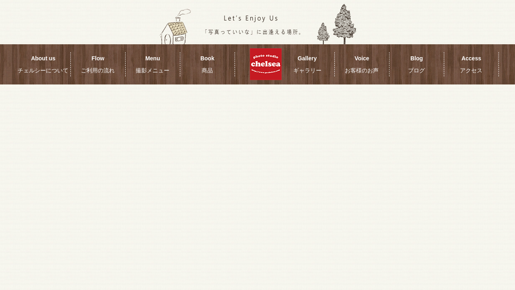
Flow (98, 64)
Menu (152, 64)
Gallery (307, 64)
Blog (416, 64)
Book (207, 64)
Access (471, 64)
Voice (362, 64)
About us (43, 64)
